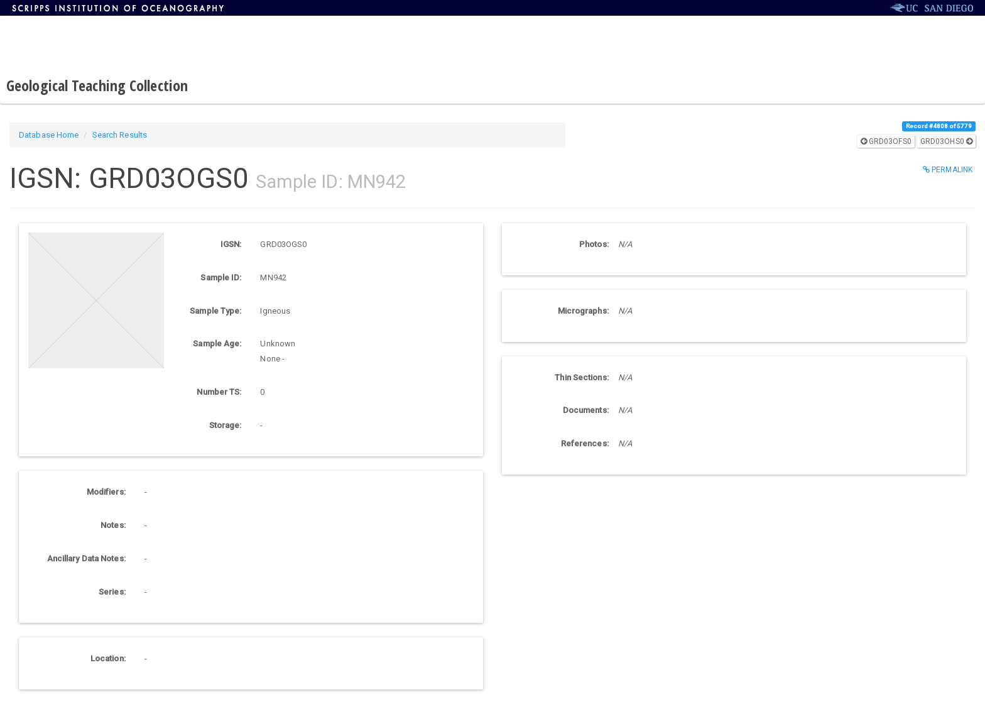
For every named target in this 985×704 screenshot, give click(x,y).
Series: (112, 592)
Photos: (594, 244)
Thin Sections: (581, 377)
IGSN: (231, 244)
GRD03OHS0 (946, 141)
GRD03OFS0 (886, 141)
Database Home (49, 135)
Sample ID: (220, 277)
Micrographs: (583, 311)
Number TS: (219, 392)
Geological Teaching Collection (97, 85)
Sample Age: (217, 343)
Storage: (225, 425)
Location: (108, 658)
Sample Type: (215, 311)
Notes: (113, 525)
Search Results (119, 135)
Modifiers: (106, 492)
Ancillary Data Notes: (86, 558)
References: (585, 443)
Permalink (947, 169)
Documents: (586, 410)
